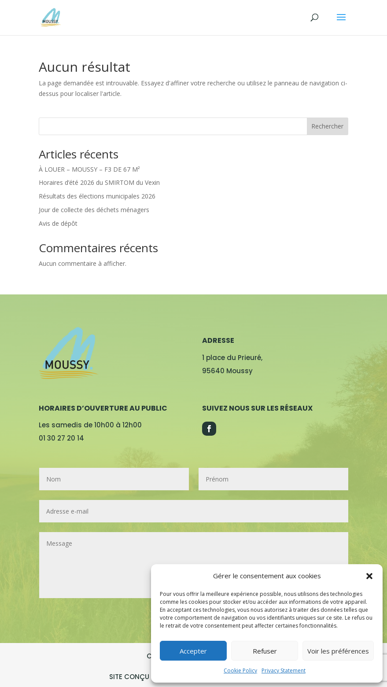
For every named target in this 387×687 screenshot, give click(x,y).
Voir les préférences (338, 651)
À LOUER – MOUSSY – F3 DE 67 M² (89, 169)
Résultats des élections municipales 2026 (97, 196)
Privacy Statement (284, 670)
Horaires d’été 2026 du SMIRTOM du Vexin (99, 182)
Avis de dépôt (58, 223)
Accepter (193, 651)
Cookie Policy (240, 670)
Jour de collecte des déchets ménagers (94, 210)
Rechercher (327, 126)
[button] (369, 576)
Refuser (265, 651)
